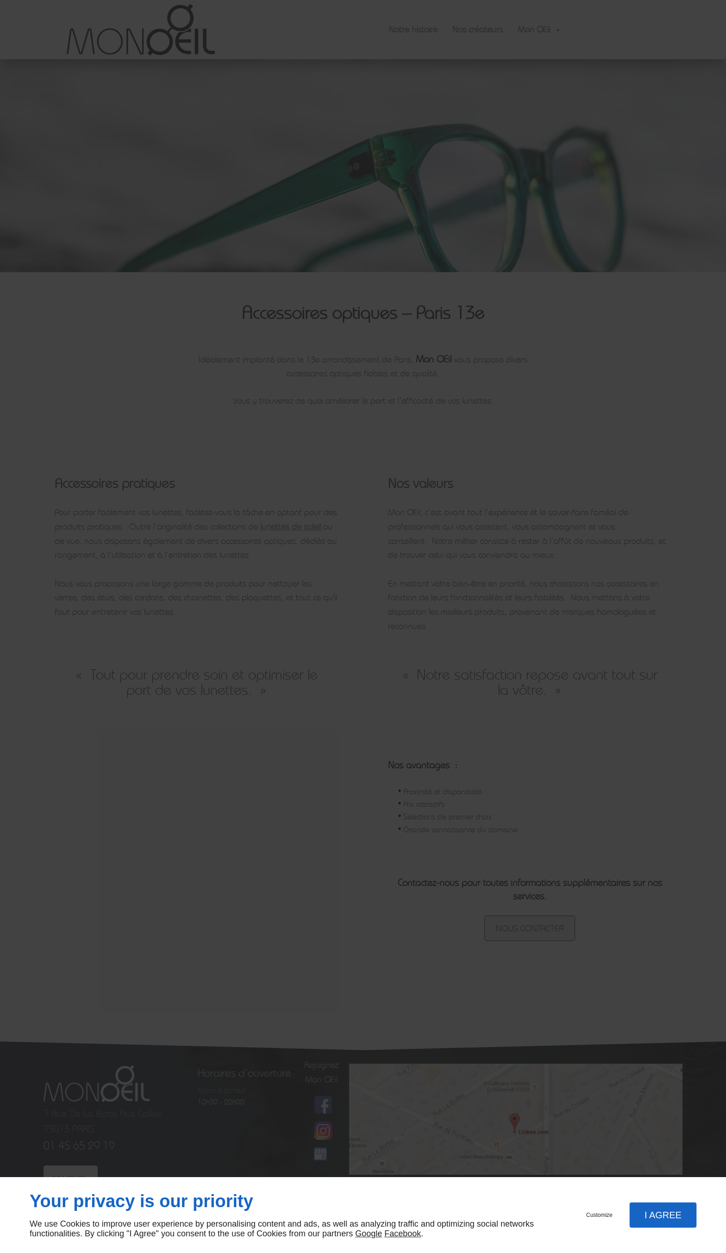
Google (368, 1233)
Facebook (402, 1233)
